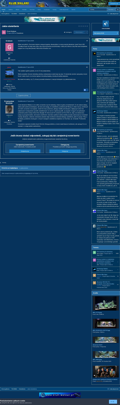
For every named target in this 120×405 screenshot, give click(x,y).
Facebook (46, 9)
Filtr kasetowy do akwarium (105, 53)
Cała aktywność (64, 9)
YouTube (32, 9)
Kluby (39, 9)
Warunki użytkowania (26, 402)
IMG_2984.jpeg (97, 359)
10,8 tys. (9, 84)
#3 (87, 101)
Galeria (11, 9)
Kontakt (24, 9)
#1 (87, 40)
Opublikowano (111, 75)
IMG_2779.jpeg (97, 312)
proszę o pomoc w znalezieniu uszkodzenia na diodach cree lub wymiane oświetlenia (106, 71)
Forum (3, 10)
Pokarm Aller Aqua (102, 150)
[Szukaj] (98, 9)
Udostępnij (68, 32)
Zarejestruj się (114, 3)
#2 (87, 67)
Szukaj (54, 9)
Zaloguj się (65, 151)
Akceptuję (114, 401)
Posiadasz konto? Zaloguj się (97, 3)
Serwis (73, 9)
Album (17, 9)
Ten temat (110, 9)
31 (9, 120)
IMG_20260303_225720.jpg (101, 330)
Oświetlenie (19, 33)
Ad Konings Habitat (102, 111)
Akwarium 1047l (97, 345)
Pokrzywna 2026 (99, 33)
